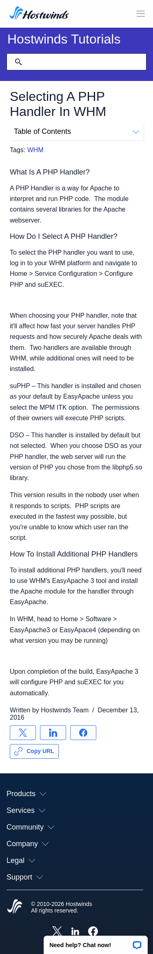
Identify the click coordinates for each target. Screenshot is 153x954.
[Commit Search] (18, 62)
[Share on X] (23, 732)
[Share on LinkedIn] (53, 732)
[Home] (39, 14)
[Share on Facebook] (83, 732)
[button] (95, 942)
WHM (35, 149)
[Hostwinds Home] (15, 907)
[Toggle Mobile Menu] (141, 14)
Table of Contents (76, 131)
